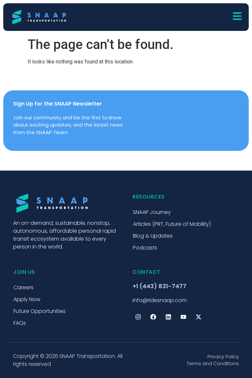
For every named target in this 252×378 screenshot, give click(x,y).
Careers (23, 287)
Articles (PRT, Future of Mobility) (172, 224)
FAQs (19, 323)
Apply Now (26, 299)
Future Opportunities (39, 311)
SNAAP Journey (152, 212)
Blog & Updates (153, 236)
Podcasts (145, 247)
